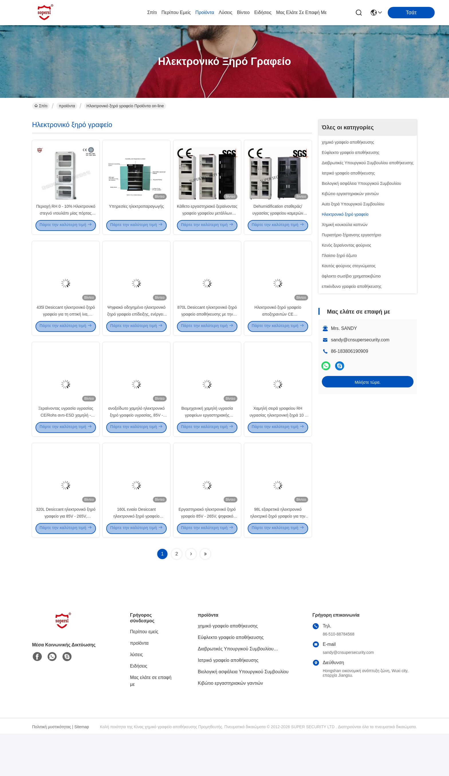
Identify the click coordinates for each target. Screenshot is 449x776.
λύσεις (226, 12)
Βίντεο (243, 12)
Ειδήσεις (262, 12)
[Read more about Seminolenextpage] (191, 596)
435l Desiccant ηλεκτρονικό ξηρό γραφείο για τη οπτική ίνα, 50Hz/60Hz (66, 335)
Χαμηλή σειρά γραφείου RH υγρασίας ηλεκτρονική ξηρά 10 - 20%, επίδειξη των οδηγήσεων (277, 446)
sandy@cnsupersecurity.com (360, 339)
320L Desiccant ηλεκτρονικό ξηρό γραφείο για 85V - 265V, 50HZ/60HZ (66, 558)
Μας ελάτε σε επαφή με (301, 12)
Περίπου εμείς (176, 12)
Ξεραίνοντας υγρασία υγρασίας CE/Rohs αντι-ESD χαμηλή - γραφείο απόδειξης (65, 446)
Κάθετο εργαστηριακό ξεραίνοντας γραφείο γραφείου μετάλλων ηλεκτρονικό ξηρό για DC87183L (207, 223)
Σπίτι (152, 12)
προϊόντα (204, 12)
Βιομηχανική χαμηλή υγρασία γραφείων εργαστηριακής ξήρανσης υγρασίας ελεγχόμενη (207, 446)
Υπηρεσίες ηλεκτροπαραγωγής (136, 216)
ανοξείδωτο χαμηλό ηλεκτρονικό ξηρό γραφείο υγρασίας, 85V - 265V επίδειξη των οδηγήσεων (136, 446)
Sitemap (81, 769)
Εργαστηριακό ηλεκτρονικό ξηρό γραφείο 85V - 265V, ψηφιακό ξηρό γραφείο (207, 558)
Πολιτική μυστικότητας (51, 769)
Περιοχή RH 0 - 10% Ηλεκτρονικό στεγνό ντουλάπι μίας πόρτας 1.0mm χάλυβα (65, 223)
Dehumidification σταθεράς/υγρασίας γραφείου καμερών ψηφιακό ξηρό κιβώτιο (278, 223)
